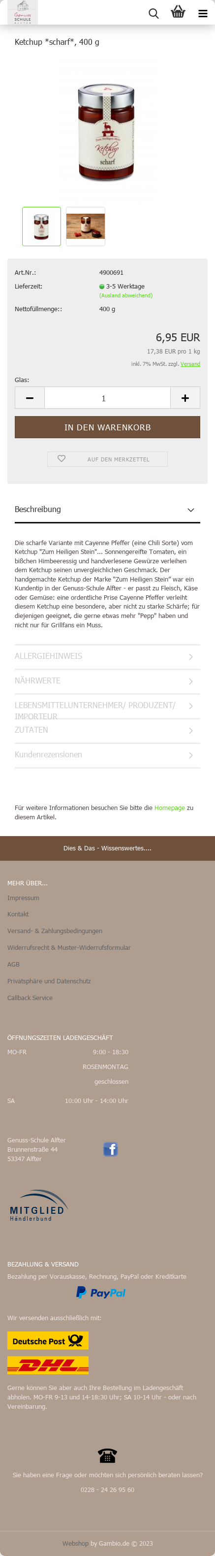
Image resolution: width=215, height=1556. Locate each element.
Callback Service (30, 998)
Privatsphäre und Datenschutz (49, 981)
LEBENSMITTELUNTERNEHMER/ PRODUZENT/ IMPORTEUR (95, 709)
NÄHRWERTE (38, 680)
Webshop (75, 1543)
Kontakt (18, 914)
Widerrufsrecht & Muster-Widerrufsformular (69, 947)
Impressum (23, 898)
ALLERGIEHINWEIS (48, 655)
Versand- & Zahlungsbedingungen (54, 931)
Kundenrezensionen (48, 754)
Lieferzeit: (29, 286)
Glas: (22, 380)
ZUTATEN (31, 729)
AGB (13, 964)
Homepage (169, 807)
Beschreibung (38, 509)
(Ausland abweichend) (126, 295)
